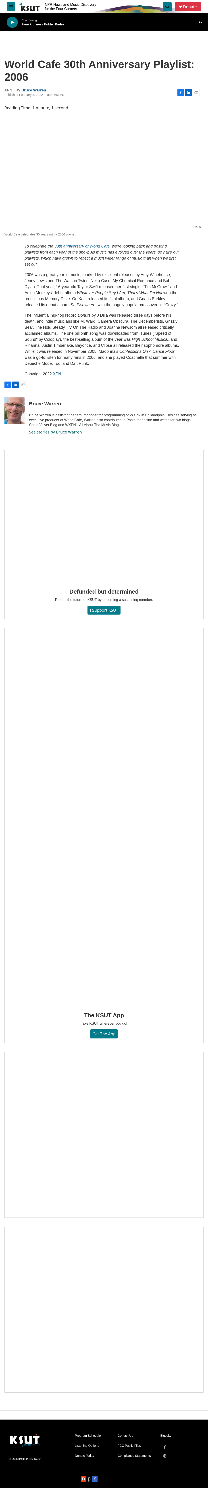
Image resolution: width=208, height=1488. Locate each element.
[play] (12, 22)
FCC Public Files (129, 1445)
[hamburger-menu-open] (11, 6)
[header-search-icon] (167, 6)
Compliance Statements (134, 1455)
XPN (57, 374)
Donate (190, 6)
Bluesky (165, 1435)
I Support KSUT (104, 610)
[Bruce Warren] (14, 410)
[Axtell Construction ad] (104, 1309)
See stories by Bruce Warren (55, 432)
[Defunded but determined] (104, 516)
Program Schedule (88, 1435)
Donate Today (84, 1455)
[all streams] (201, 22)
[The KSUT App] (104, 816)
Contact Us (125, 1435)
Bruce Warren (33, 90)
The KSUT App (104, 1015)
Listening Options (87, 1445)
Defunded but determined (104, 591)
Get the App (104, 1033)
